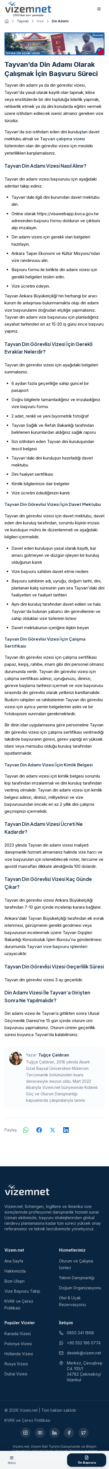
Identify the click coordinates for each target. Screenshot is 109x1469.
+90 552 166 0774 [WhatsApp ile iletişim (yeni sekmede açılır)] (80, 1342)
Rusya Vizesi (16, 1363)
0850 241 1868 (76, 1332)
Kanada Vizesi (17, 1333)
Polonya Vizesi (18, 1343)
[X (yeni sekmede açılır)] (84, 1433)
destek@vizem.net (80, 1352)
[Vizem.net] (27, 1189)
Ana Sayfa (13, 1261)
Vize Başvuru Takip (22, 1291)
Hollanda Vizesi (18, 1353)
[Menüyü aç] (12, 1460)
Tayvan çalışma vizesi (62, 138)
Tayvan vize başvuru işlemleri (57, 946)
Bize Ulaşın (14, 1281)
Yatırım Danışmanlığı (76, 1277)
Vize (40, 21)
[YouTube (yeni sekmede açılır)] (40, 1433)
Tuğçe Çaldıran (53, 1055)
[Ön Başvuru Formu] (86, 1460)
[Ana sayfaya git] (6, 21)
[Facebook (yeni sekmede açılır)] (69, 1433)
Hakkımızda (15, 1271)
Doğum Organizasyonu (80, 1287)
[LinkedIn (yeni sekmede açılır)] (54, 1433)
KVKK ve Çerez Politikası (27, 1420)
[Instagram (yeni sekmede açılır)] (25, 1433)
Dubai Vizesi (15, 1373)
